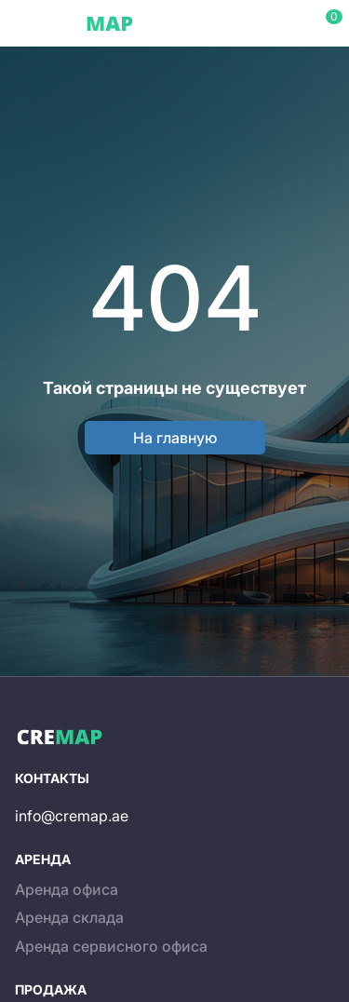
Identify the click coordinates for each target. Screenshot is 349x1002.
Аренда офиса (66, 889)
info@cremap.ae (71, 815)
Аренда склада (69, 917)
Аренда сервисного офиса (111, 946)
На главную (175, 437)
